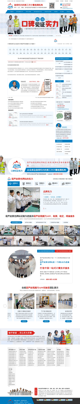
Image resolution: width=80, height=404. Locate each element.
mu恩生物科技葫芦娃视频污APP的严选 (37, 106)
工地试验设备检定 (23, 357)
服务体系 (13, 375)
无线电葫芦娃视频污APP (42, 35)
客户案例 (62, 11)
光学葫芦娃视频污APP (68, 73)
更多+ (70, 60)
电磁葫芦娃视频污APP (59, 69)
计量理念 (13, 378)
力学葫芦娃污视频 (23, 351)
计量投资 (10, 381)
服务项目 (10, 375)
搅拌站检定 (40, 357)
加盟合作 (13, 381)
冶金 (63, 354)
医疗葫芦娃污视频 (23, 365)
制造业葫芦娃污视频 (41, 365)
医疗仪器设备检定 (41, 363)
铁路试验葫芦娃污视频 (41, 351)
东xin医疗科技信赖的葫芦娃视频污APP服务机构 (39, 104)
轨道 (58, 351)
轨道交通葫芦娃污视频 (41, 360)
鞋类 (63, 360)
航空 (63, 351)
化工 (58, 360)
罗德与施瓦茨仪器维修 (51, 360)
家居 (59, 360)
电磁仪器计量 (30, 354)
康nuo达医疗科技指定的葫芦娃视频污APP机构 (46, 97)
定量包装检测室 (17, 311)
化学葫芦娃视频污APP (59, 66)
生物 (71, 43)
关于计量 (34, 14)
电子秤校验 (45, 68)
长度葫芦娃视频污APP (68, 66)
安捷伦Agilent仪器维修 (51, 351)
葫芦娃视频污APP (19, 11)
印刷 (59, 363)
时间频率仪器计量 (31, 363)
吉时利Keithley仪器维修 (51, 357)
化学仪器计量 (30, 351)
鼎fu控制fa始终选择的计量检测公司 (26, 121)
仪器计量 (66, 390)
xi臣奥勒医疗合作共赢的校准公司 (13, 106)
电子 (58, 357)
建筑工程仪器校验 (41, 354)
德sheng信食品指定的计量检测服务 (26, 113)
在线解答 (67, 354)
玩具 (61, 360)
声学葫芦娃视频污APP (59, 73)
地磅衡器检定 (22, 354)
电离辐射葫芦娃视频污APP (68, 70)
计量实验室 (10, 372)
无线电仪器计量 (31, 365)
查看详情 (18, 321)
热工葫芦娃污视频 (23, 363)
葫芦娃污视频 (28, 11)
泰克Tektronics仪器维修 (51, 365)
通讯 (59, 357)
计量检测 (24, 90)
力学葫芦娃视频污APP (68, 64)
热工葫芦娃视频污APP (68, 62)
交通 (59, 351)
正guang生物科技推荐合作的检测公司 (14, 104)
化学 (59, 354)
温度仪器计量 (30, 357)
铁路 (61, 351)
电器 (61, 357)
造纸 (63, 363)
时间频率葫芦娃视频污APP (59, 76)
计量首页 (11, 11)
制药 (61, 363)
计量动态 (68, 11)
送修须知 (10, 378)
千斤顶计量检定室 (62, 311)
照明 (63, 357)
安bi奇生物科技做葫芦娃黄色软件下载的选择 (15, 101)
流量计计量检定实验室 (40, 311)
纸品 (58, 363)
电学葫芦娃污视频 (23, 360)
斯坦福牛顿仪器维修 (50, 363)
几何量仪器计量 (31, 360)
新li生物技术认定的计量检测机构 (36, 103)
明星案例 (58, 365)
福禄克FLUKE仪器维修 (51, 354)
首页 (64, 43)
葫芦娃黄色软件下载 (38, 11)
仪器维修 (56, 11)
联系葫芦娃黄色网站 (43, 14)
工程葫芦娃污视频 (47, 11)
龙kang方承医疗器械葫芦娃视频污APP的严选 (15, 103)
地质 (61, 354)
